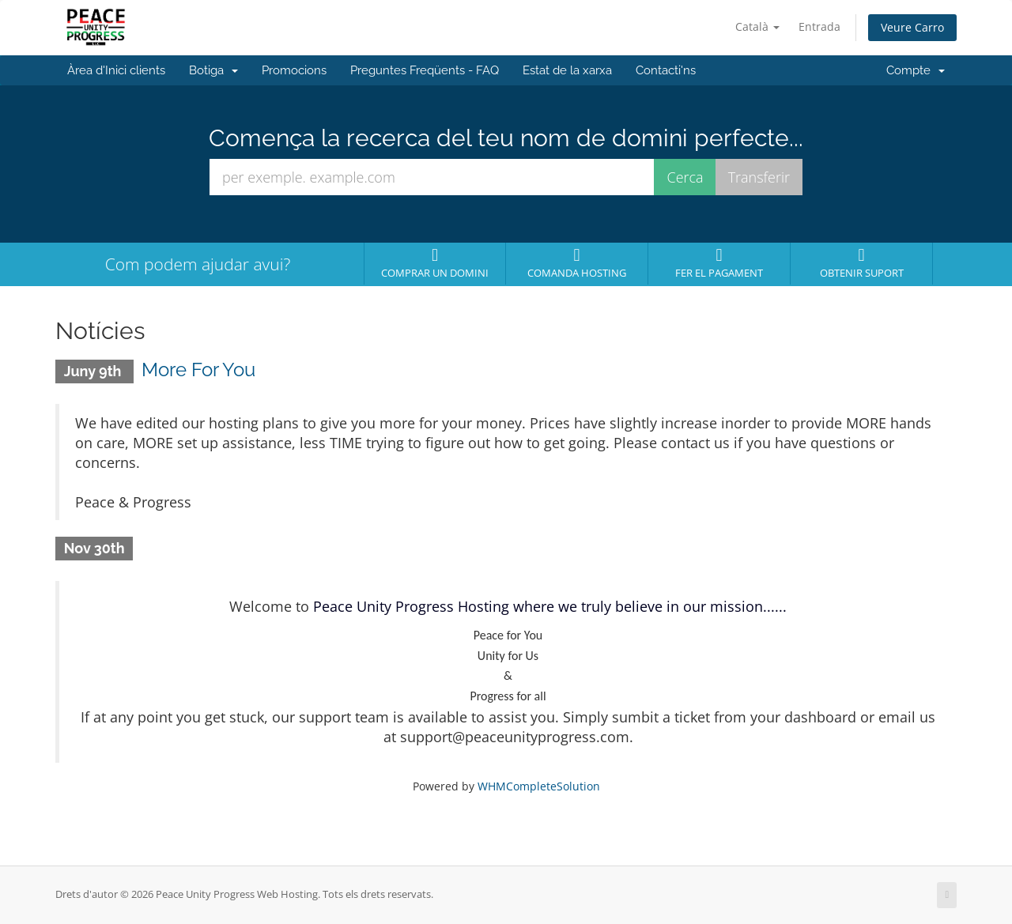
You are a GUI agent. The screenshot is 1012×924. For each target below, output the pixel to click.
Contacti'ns (666, 70)
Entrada (819, 26)
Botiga (213, 70)
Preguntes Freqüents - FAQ (424, 70)
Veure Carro (912, 27)
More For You (198, 369)
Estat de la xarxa (567, 70)
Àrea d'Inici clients (116, 70)
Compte (915, 70)
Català (757, 26)
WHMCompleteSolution (539, 786)
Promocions (294, 70)
